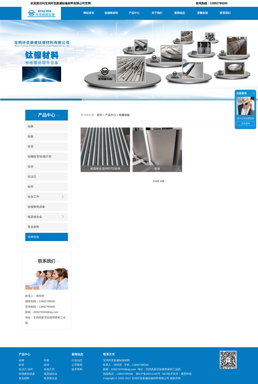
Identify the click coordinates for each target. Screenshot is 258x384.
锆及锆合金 (50, 378)
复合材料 (33, 226)
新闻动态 (179, 12)
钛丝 (31, 166)
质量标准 (202, 12)
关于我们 (157, 12)
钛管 (31, 146)
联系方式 (107, 354)
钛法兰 (32, 176)
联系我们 (225, 12)
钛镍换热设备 (36, 206)
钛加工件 (46, 196)
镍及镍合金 (46, 216)
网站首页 (88, 12)
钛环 (31, 186)
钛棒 (31, 126)
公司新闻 (77, 364)
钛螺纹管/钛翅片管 (39, 156)
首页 (99, 114)
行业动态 (77, 360)
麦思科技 (186, 373)
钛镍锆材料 (111, 12)
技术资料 (77, 369)
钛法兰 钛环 (26, 369)
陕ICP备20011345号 (148, 373)
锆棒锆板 (33, 236)
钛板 (31, 136)
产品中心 (134, 12)
